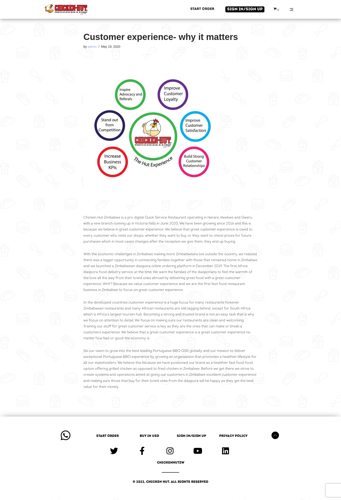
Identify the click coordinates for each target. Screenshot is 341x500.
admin (92, 47)
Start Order (202, 9)
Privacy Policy (233, 437)
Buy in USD (149, 437)
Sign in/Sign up (245, 9)
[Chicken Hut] (66, 9)
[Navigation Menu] (291, 9)
